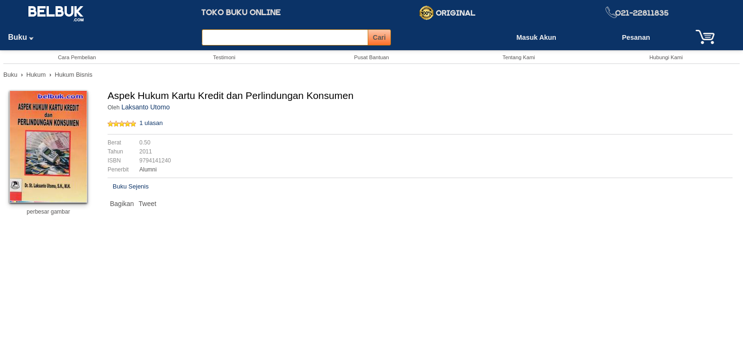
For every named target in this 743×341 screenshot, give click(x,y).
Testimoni (224, 57)
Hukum (35, 74)
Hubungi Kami (665, 57)
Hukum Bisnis (73, 74)
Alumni (148, 169)
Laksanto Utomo (145, 107)
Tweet (147, 203)
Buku (24, 37)
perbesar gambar (48, 211)
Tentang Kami (519, 57)
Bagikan (122, 203)
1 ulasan (151, 122)
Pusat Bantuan (371, 57)
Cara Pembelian (77, 57)
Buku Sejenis (131, 186)
